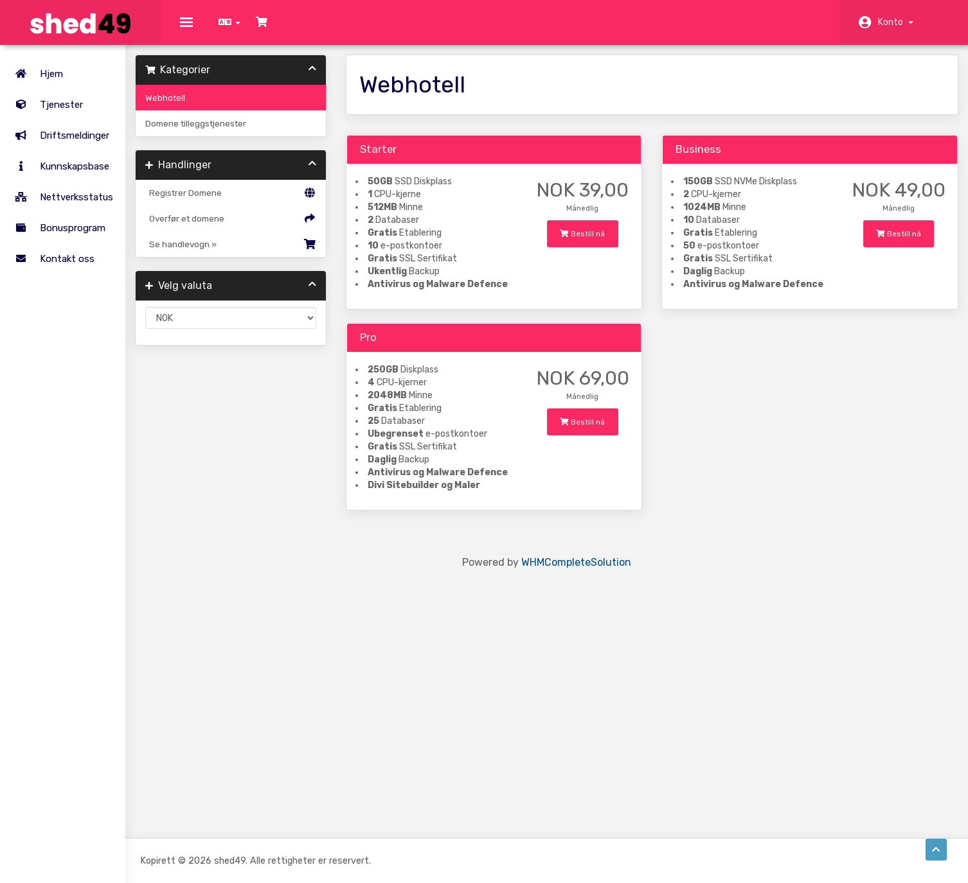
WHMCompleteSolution (594, 765)
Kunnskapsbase (58, 159)
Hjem (35, 67)
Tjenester (76, 97)
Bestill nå (597, 382)
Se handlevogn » (269, 253)
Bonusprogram (56, 221)
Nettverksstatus (60, 190)
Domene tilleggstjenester (240, 133)
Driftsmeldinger (58, 128)
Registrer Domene (269, 202)
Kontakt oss (51, 252)
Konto (895, 22)
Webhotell (210, 107)
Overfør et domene (269, 228)
